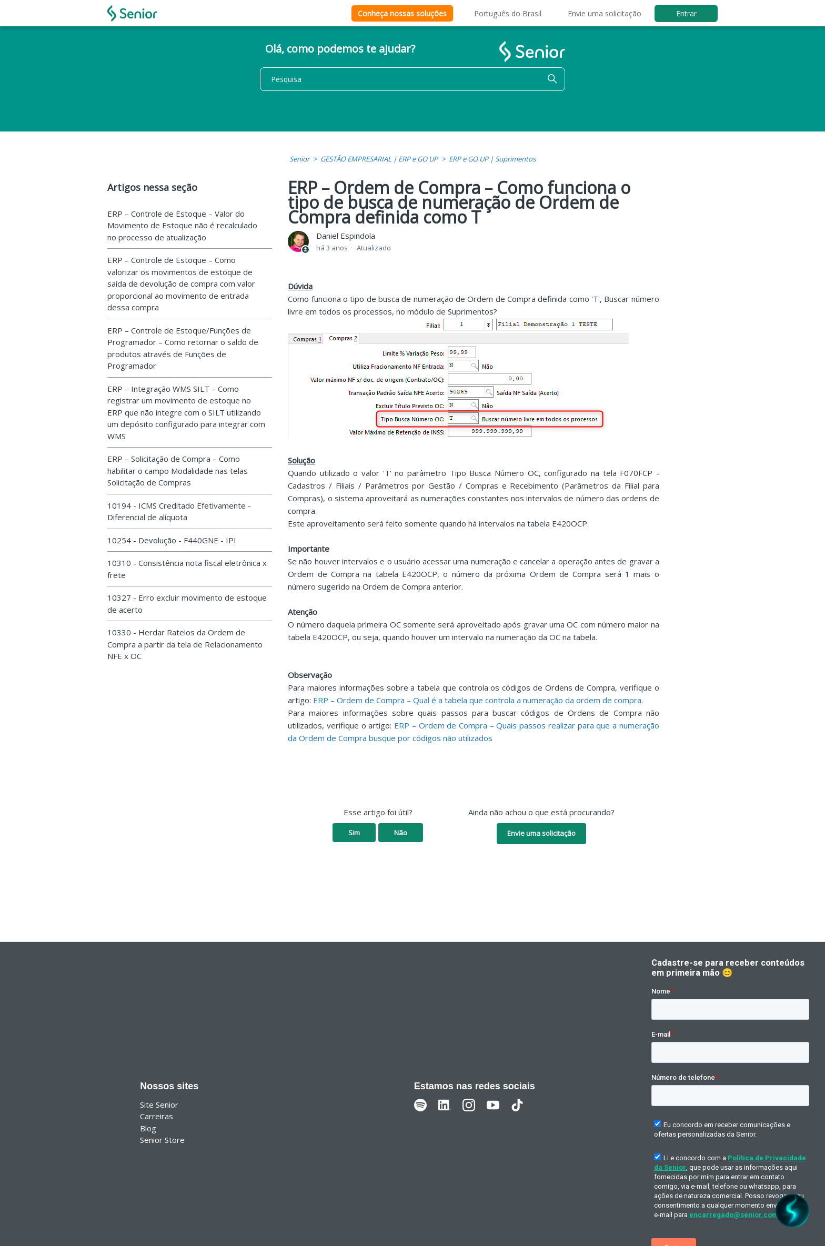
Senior (299, 159)
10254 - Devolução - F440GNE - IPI (171, 540)
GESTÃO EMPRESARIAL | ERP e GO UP (379, 159)
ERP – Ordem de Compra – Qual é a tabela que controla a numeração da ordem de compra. (478, 700)
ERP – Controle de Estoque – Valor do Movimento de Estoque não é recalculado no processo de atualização (182, 225)
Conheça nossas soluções (402, 13)
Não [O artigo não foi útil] (400, 832)
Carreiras (156, 1116)
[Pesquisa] (412, 79)
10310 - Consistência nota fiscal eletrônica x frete (187, 569)
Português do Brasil (507, 13)
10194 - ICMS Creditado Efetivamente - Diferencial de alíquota (179, 511)
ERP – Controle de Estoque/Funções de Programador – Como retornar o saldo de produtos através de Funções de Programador (182, 348)
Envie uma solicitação (604, 13)
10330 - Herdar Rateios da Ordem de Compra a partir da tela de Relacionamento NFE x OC (185, 644)
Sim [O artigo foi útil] (354, 832)
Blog (148, 1128)
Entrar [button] (686, 13)
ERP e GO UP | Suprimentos (492, 159)
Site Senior (159, 1104)
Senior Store (162, 1139)
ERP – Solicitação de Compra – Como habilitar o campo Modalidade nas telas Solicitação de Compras (177, 470)
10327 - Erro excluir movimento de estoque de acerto (187, 603)
